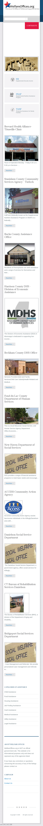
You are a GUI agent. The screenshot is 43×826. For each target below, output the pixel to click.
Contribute (32, 26)
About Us (7, 779)
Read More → (10, 170)
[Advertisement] (21, 40)
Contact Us (8, 783)
